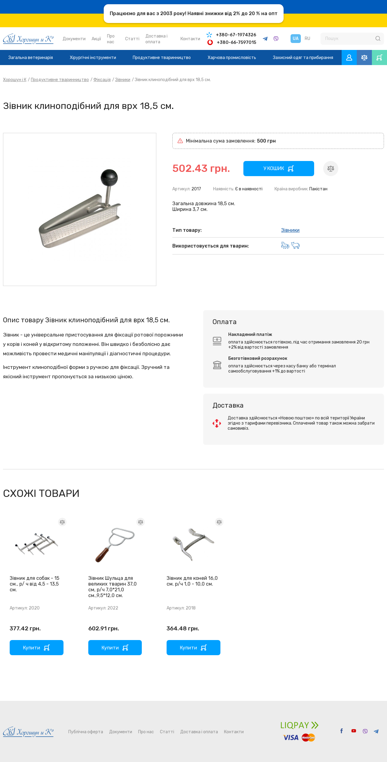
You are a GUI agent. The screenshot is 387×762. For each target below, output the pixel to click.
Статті (132, 38)
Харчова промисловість (232, 57)
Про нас (146, 731)
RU (307, 38)
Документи (74, 38)
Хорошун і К (14, 79)
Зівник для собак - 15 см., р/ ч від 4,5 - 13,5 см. (34, 584)
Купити (31, 648)
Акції (96, 38)
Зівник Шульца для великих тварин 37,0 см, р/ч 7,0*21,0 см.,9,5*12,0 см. (112, 586)
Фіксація (102, 79)
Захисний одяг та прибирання (303, 57)
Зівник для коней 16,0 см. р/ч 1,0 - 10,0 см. (192, 581)
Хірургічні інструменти (93, 57)
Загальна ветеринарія (30, 57)
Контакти (190, 38)
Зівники (122, 79)
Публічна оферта (85, 731)
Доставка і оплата (199, 731)
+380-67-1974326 (236, 35)
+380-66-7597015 (236, 42)
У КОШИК (273, 168)
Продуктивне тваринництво (162, 57)
